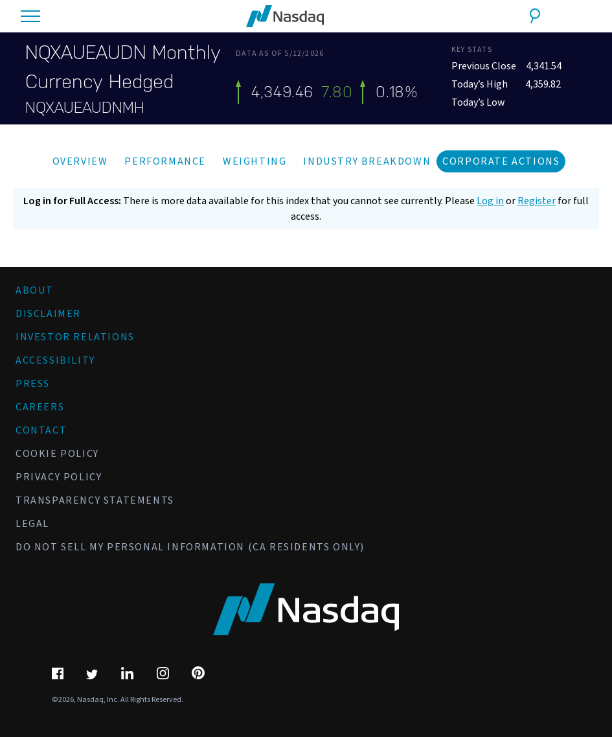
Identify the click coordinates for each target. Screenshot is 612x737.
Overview (80, 161)
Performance (165, 161)
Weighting (254, 161)
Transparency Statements (95, 500)
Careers (40, 407)
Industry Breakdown (367, 161)
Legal (32, 524)
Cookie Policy (57, 454)
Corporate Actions (501, 161)
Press (33, 384)
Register (536, 201)
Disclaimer (48, 314)
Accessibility (55, 360)
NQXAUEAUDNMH (84, 108)
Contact (41, 430)
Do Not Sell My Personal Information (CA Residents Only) (190, 547)
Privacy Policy (59, 477)
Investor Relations (75, 337)
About (35, 290)
